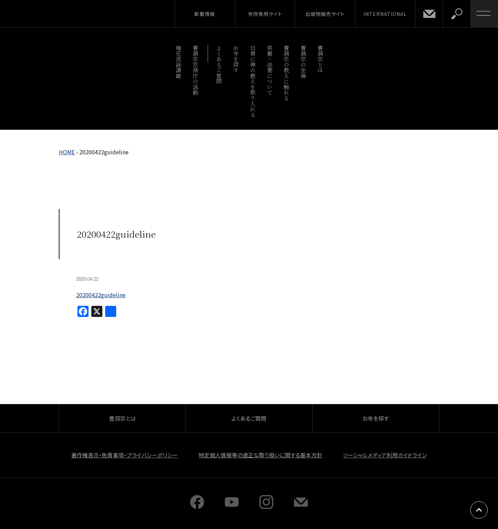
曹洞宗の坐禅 (303, 62)
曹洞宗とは (320, 59)
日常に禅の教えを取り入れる (253, 81)
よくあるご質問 (219, 64)
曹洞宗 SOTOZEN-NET (64, 13)
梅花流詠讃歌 (178, 62)
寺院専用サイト (265, 13)
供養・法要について (270, 70)
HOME (67, 152)
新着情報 (204, 13)
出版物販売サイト (325, 13)
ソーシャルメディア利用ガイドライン (385, 455)
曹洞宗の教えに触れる (286, 73)
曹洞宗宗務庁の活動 (195, 70)
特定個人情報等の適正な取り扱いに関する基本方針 (260, 455)
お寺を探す (236, 59)
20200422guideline (101, 295)
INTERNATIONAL (385, 13)
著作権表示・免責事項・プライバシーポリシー (124, 455)
